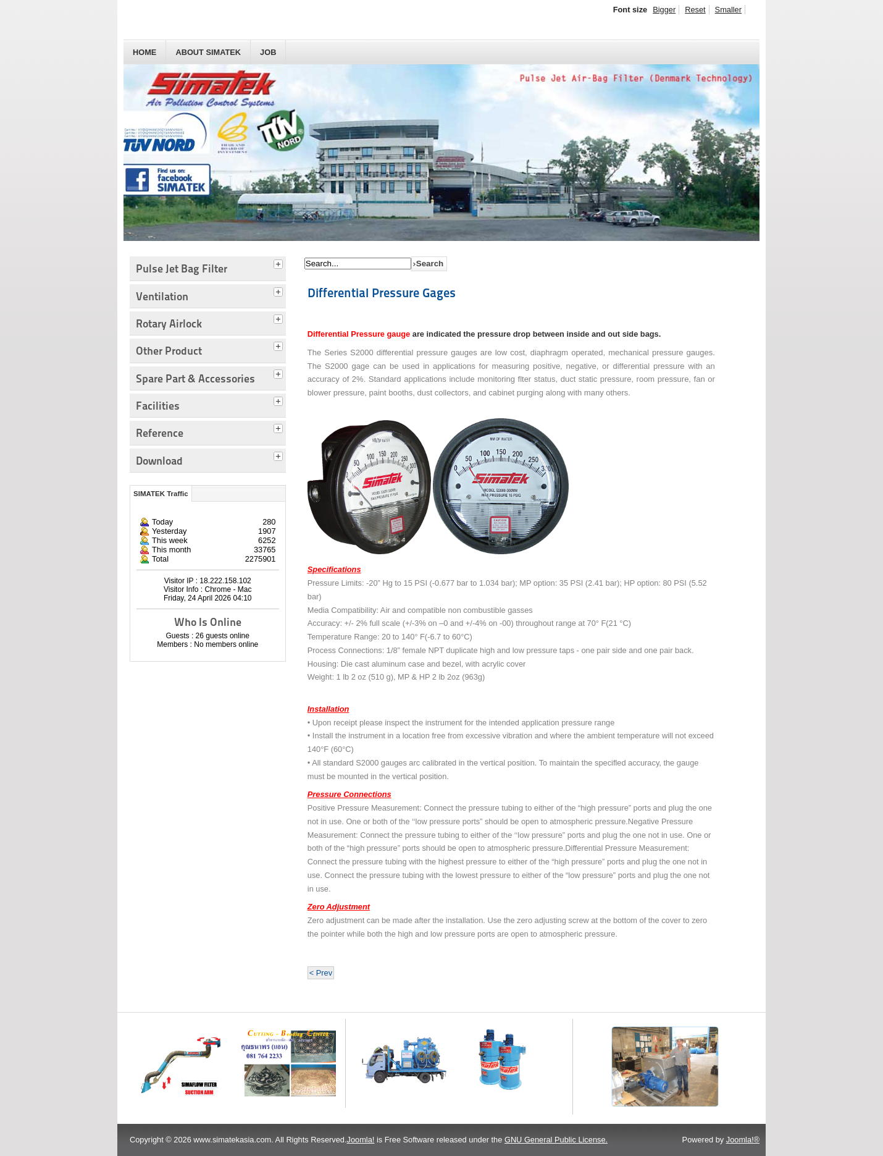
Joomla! (361, 1139)
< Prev (320, 972)
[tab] (280, 262)
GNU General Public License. (556, 1139)
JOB (268, 52)
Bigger (664, 9)
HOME (144, 52)
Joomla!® (743, 1139)
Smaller (728, 9)
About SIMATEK (208, 52)
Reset (695, 9)
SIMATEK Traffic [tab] (160, 493)
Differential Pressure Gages (382, 292)
